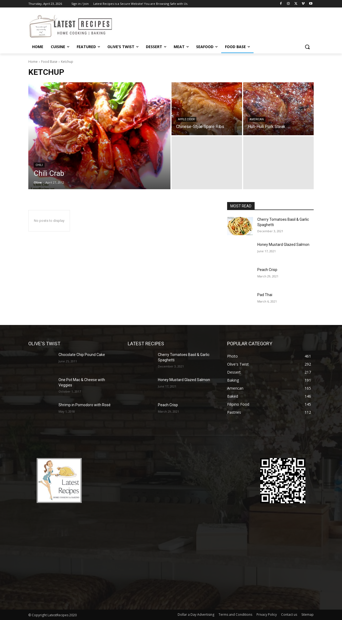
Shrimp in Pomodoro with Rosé (85, 405)
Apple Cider (186, 119)
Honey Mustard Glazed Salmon (283, 244)
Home (33, 61)
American (257, 119)
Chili (39, 165)
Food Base (49, 61)
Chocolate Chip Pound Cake (82, 354)
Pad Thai (264, 295)
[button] (307, 46)
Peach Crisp (267, 270)
